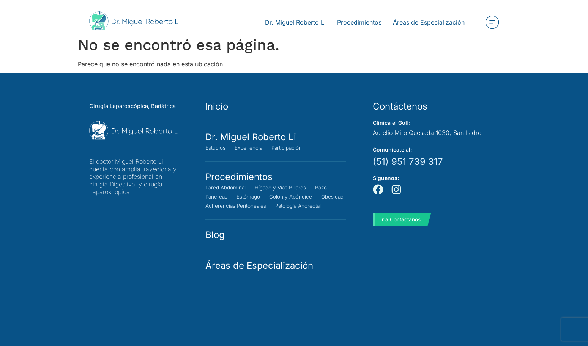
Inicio (216, 106)
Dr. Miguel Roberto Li (250, 137)
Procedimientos (239, 176)
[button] (492, 22)
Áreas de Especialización (259, 274)
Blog (215, 243)
